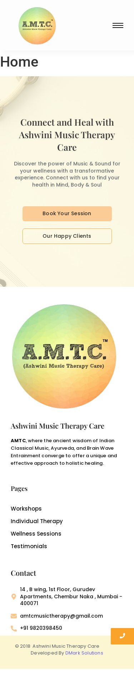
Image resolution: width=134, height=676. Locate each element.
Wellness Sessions (36, 534)
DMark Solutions (84, 653)
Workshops (26, 509)
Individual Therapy (37, 521)
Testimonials (29, 546)
